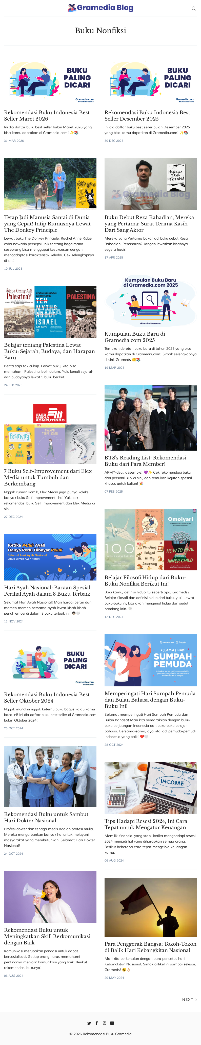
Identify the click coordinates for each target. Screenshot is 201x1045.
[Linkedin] (112, 1022)
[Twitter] (89, 1022)
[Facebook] (97, 1022)
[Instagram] (104, 1022)
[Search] (194, 8)
